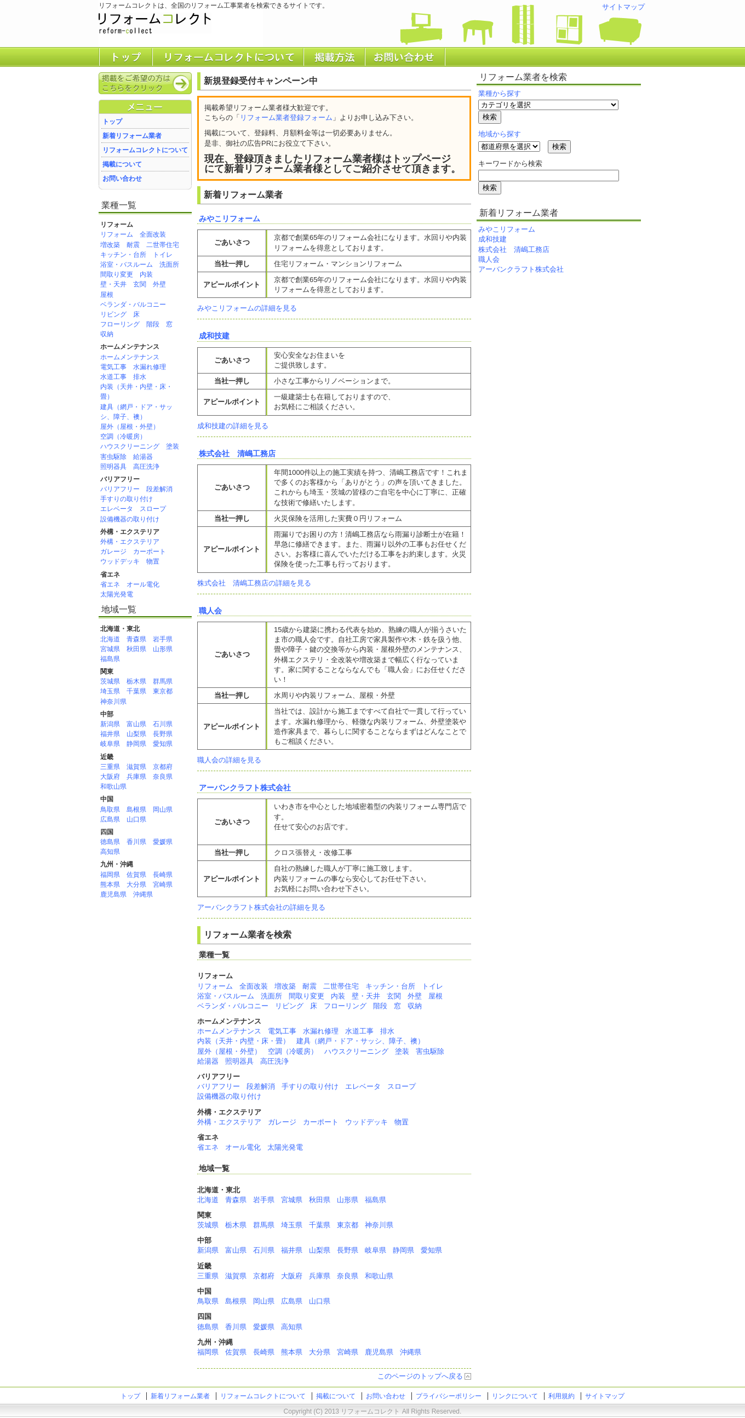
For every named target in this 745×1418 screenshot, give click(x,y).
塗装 (172, 446)
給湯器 (143, 457)
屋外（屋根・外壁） (129, 426)
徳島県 (110, 842)
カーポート (149, 551)
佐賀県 (136, 875)
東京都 (163, 691)
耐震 (133, 245)
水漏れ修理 (149, 367)
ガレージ (113, 551)
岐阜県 (110, 744)
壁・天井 (113, 284)
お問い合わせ (122, 178)
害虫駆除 (113, 457)
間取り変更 (116, 274)
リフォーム (116, 234)
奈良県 (163, 776)
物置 (152, 561)
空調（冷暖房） (123, 436)
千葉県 (136, 691)
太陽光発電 (116, 594)
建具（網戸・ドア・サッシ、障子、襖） (360, 1041)
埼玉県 (110, 691)
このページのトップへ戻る (420, 1376)
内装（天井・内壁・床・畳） (243, 1041)
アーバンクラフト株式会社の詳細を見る (261, 907)
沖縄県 (143, 894)
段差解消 (159, 489)
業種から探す (499, 93)
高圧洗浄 (146, 466)
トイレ (163, 255)
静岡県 (136, 744)
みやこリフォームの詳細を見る (247, 308)
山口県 (136, 819)
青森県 (136, 639)
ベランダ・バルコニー (133, 304)
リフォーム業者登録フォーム (286, 117)
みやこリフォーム (229, 218)
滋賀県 (136, 767)
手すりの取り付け (126, 499)
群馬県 (163, 681)
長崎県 (163, 875)
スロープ (153, 509)
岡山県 (163, 809)
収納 (106, 334)
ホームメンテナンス (129, 357)
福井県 (110, 734)
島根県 (136, 809)
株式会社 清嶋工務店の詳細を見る (254, 583)
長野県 (163, 734)
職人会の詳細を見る (229, 760)
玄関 (139, 284)
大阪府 (110, 776)
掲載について (122, 164)
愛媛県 (163, 842)
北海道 (110, 639)
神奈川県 (113, 701)
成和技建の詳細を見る (232, 426)
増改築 (110, 245)
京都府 (163, 767)
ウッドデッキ (120, 561)
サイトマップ (623, 7)
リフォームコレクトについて (145, 150)
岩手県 (163, 639)
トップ (112, 121)
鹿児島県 (113, 894)
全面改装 (153, 234)
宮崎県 (163, 884)
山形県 (163, 649)
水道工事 (113, 377)
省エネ (110, 584)
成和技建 (214, 335)
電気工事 (113, 367)
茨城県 (110, 681)
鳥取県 (110, 809)
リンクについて (515, 1396)
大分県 (136, 884)
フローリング (120, 324)
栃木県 (136, 681)
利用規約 (561, 1396)
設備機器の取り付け (129, 519)
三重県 (110, 767)
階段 (152, 324)
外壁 (159, 284)
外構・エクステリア (129, 542)
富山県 (136, 724)
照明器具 (113, 466)
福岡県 (110, 875)
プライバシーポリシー (449, 1396)
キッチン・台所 (123, 255)
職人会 (210, 610)
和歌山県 (113, 786)
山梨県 (136, 734)
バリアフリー (120, 489)
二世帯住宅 (162, 245)
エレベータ (116, 509)
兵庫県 (136, 776)
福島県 (110, 659)
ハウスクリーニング (129, 446)
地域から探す (499, 134)
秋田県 (136, 649)
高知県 (110, 852)
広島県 (110, 819)
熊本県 (110, 884)
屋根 (106, 294)
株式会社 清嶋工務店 (237, 453)
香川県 (136, 842)
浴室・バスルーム (126, 264)
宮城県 (110, 649)
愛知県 (163, 744)
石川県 (163, 724)
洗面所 (169, 264)
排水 (139, 377)
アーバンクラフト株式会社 (245, 787)
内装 (146, 274)
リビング (113, 314)
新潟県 (110, 724)
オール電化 (143, 584)
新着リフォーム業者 (132, 136)
